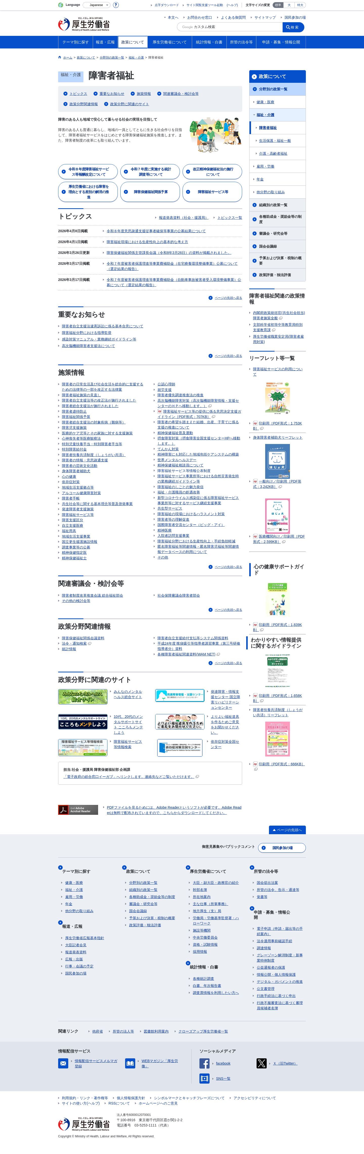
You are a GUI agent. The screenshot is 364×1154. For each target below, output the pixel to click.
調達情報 (264, 959)
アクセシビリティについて (255, 1109)
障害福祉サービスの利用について (278, 371)
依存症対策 (71, 492)
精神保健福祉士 (169, 375)
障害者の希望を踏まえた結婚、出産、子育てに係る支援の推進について (198, 428)
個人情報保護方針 (131, 1109)
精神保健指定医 (74, 577)
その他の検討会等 (76, 628)
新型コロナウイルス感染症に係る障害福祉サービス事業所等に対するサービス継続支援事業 (198, 516)
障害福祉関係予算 (76, 413)
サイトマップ (265, 17)
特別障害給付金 (74, 453)
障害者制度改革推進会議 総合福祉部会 (92, 621)
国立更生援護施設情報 (79, 564)
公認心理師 (166, 382)
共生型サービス (169, 525)
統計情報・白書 (207, 986)
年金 (260, 179)
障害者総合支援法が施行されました (90, 400)
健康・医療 (265, 102)
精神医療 (164, 551)
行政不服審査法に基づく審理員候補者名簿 (280, 1016)
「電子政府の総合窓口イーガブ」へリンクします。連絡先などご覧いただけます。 (131, 808)
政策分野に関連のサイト (129, 104)
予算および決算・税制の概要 (280, 260)
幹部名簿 (200, 912)
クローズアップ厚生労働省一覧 (203, 1042)
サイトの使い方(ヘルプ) (81, 1114)
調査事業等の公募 (76, 571)
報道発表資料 (75, 968)
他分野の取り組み (271, 192)
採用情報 (200, 974)
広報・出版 (74, 975)
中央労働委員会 (205, 960)
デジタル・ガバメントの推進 (280, 993)
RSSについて (119, 1114)
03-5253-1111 (145, 1136)
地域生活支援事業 (76, 558)
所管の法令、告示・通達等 (278, 912)
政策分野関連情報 (84, 104)
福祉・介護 (265, 115)
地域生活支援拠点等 (78, 499)
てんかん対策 (168, 456)
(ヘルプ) (232, 5)
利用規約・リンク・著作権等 (85, 1109)
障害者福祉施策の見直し (81, 387)
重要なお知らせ (112, 94)
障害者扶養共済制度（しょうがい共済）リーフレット (278, 712)
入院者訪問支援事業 (173, 558)
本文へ (173, 17)
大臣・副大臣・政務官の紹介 (216, 905)
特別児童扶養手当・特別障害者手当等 (92, 446)
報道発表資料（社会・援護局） (184, 218)
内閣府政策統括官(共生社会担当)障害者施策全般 (279, 315)
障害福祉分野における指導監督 (86, 324)
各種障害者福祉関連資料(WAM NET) (188, 685)
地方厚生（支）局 (207, 934)
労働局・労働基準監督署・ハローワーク (216, 943)
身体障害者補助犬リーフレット (278, 437)
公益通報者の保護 (271, 979)
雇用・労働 (265, 166)
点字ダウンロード (167, 5)
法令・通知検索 (76, 673)
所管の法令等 (269, 897)
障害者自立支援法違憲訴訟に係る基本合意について (102, 317)
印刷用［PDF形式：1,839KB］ (277, 627)
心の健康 (69, 486)
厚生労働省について (211, 897)
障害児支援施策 (74, 427)
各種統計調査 (203, 994)
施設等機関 (202, 953)
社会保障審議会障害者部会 (178, 621)
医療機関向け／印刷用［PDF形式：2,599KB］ (279, 539)
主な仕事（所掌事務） (210, 927)
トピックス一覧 (229, 218)
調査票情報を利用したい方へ (216, 1009)
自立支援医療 (72, 545)
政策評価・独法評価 (275, 275)
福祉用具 (69, 551)
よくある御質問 (233, 17)
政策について (272, 76)
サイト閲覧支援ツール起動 (205, 5)
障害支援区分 (72, 538)
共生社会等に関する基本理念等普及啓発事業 (97, 518)
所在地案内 (202, 919)
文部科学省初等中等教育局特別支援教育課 (278, 327)
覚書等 (262, 919)
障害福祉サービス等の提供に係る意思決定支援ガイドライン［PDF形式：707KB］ (199, 416)
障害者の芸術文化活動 (79, 472)
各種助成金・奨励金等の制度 (280, 219)
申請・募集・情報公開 (277, 931)
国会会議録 (268, 246)
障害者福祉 (268, 128)
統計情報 (69, 679)
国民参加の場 (295, 17)
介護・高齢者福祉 (273, 153)
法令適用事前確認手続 (274, 952)
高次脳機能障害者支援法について (88, 337)
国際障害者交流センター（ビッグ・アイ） (191, 545)
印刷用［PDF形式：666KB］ (279, 766)
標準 (278, 5)
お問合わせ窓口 (199, 17)
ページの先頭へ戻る (228, 289)
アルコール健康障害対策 (81, 505)
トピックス (78, 94)
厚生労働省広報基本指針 (84, 954)
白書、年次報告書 (207, 1002)
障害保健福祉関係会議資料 (83, 666)
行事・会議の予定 (79, 982)
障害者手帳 (71, 512)
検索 (296, 27)
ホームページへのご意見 (158, 1114)
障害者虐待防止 (74, 407)
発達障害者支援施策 (78, 525)
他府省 (97, 1042)
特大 (300, 5)
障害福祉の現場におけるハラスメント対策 (191, 532)
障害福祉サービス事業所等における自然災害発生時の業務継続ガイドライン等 (198, 491)
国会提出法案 (267, 905)
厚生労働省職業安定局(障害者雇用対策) (278, 339)
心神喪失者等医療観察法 (81, 440)
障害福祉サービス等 (78, 532)
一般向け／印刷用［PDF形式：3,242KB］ (277, 484)
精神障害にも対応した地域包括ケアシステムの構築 (198, 462)
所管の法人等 (123, 1042)
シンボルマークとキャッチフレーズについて (189, 1109)
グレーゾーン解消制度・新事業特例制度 (280, 969)
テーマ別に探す (79, 897)
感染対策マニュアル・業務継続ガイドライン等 (99, 330)
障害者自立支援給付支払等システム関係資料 (192, 666)
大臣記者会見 (75, 961)
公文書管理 (266, 1000)
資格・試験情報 (205, 967)
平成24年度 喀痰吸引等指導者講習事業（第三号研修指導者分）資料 (198, 675)
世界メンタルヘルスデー (176, 469)
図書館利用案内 (156, 1042)
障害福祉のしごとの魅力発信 (180, 500)
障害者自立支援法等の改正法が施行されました (99, 394)
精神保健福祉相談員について (180, 475)
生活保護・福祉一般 (275, 141)
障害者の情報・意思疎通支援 (85, 466)
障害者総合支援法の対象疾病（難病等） (94, 420)
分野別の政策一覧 (273, 89)
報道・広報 (75, 945)
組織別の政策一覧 (273, 205)
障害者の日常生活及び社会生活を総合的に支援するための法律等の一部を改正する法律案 (102, 378)
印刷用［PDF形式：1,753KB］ (277, 425)
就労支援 (164, 388)
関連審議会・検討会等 (181, 94)
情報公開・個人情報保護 (276, 986)
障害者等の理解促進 (173, 538)
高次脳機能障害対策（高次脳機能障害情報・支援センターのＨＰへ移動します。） (198, 404)
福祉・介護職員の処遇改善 (178, 507)
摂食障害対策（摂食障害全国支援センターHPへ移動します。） (198, 446)
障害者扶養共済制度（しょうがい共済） (94, 459)
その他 (162, 583)
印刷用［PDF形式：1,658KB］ (277, 698)
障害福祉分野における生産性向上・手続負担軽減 (196, 565)
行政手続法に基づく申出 (276, 1007)
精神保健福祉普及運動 (175, 437)
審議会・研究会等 (273, 233)
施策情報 (144, 94)
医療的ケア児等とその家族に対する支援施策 (97, 433)
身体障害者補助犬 (76, 479)
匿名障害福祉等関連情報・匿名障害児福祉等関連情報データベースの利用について (198, 574)
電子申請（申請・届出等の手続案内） (280, 942)
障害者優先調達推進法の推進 (180, 395)
